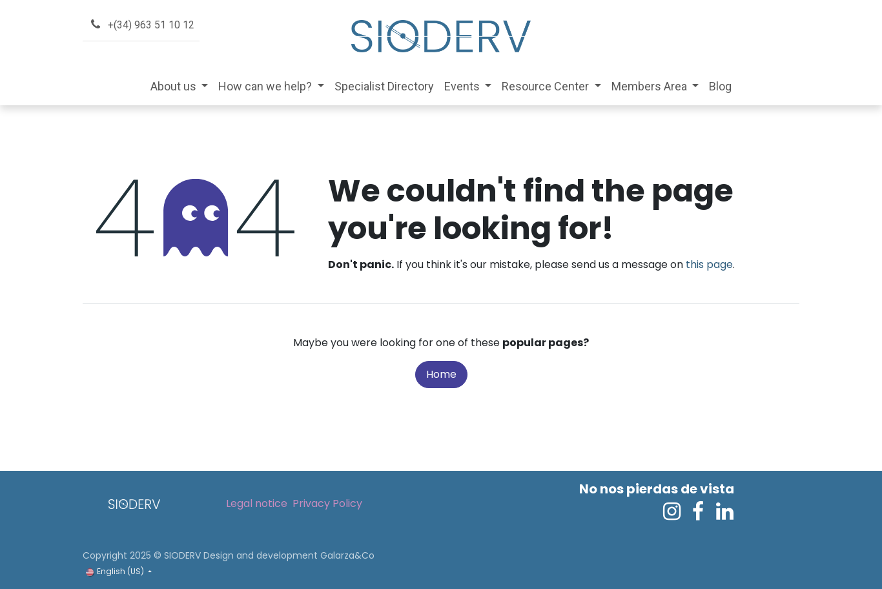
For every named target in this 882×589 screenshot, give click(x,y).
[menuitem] (179, 86)
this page (709, 264)
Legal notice (256, 503)
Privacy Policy (327, 503)
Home (441, 374)
